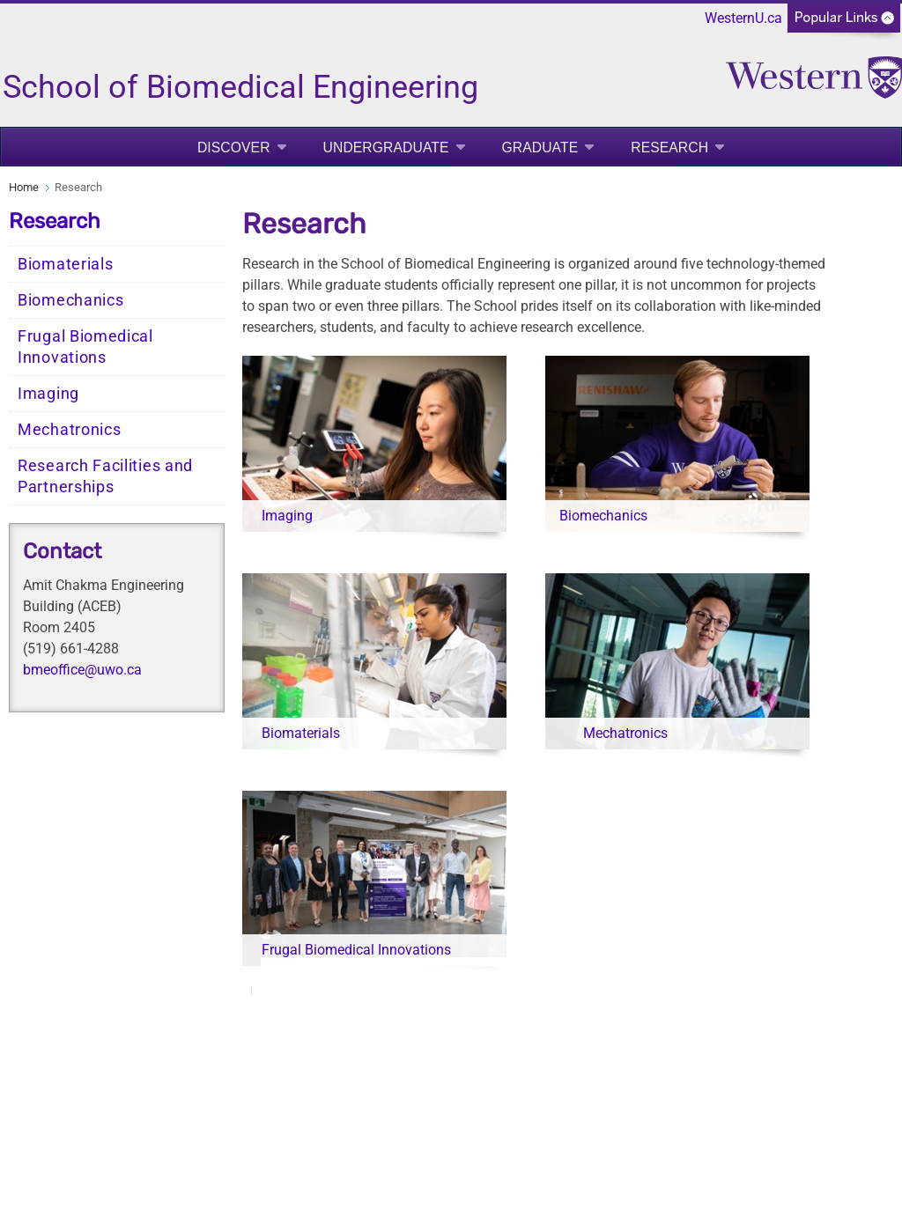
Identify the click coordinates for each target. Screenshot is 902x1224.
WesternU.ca (743, 18)
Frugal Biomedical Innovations (85, 347)
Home (24, 187)
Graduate (540, 147)
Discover (233, 147)
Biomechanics (70, 300)
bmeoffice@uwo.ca (82, 669)
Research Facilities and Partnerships (105, 476)
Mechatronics (69, 430)
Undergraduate (386, 147)
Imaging (48, 393)
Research (669, 147)
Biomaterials (65, 264)
